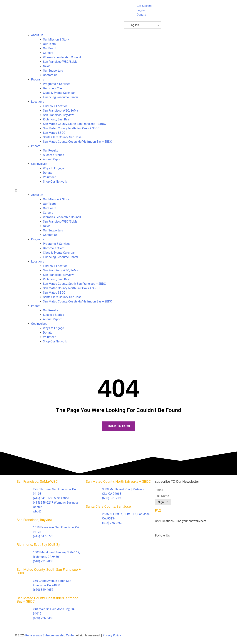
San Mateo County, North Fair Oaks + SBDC (71, 128)
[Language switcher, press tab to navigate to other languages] (142, 25)
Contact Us (50, 75)
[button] (118, 190)
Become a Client (53, 88)
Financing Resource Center (60, 97)
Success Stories (53, 155)
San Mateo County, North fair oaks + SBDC (118, 482)
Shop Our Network (55, 181)
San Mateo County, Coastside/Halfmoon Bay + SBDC (77, 141)
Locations (37, 101)
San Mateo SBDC (54, 132)
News (46, 66)
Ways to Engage (53, 168)
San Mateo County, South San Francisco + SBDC (74, 124)
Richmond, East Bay (56, 119)
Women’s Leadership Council (62, 57)
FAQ (158, 511)
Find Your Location (55, 106)
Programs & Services (56, 84)
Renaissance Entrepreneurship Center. (50, 635)
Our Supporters (53, 70)
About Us (37, 35)
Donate (47, 172)
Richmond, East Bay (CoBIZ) (38, 545)
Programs (37, 79)
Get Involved (39, 164)
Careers (48, 53)
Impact (35, 146)
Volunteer (49, 177)
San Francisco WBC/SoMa (60, 61)
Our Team (49, 44)
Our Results (50, 150)
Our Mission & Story (56, 39)
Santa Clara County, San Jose (62, 137)
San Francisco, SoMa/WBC (37, 482)
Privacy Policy (112, 635)
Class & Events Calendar (59, 93)
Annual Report (52, 159)
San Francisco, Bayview (58, 115)
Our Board (49, 48)
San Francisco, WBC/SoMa (60, 110)
